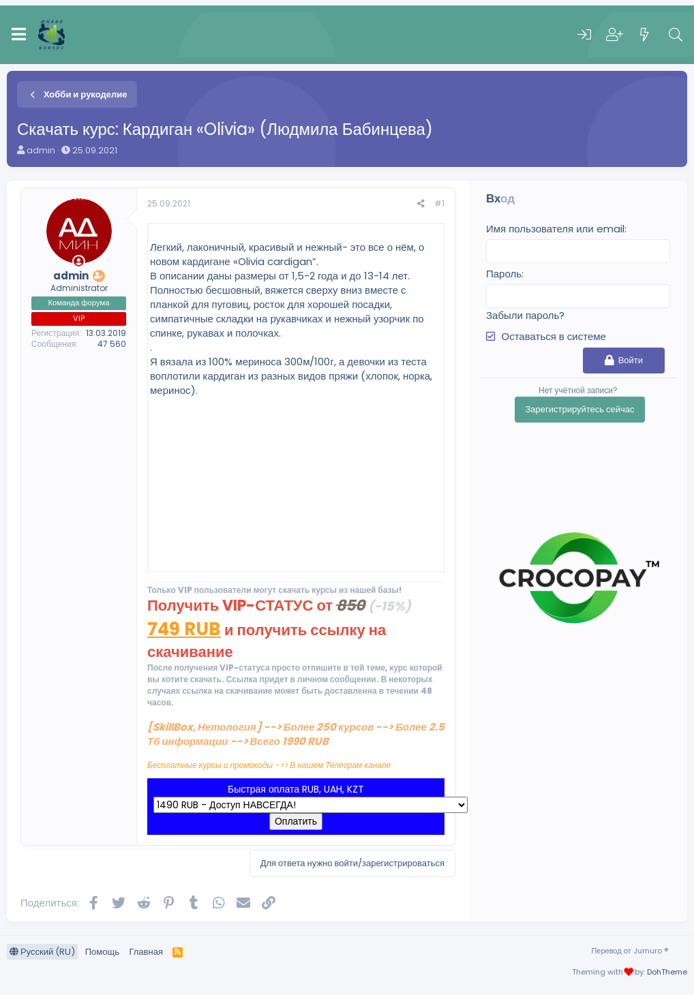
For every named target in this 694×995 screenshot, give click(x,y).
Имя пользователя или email (555, 228)
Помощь (102, 951)
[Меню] (19, 34)
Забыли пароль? (525, 315)
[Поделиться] (420, 204)
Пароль (504, 273)
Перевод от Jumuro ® (629, 950)
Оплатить (296, 821)
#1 (439, 203)
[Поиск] (675, 34)
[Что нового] (645, 34)
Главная (145, 951)
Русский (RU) (42, 951)
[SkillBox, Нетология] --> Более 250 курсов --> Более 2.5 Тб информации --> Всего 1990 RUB (295, 734)
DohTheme (667, 971)
